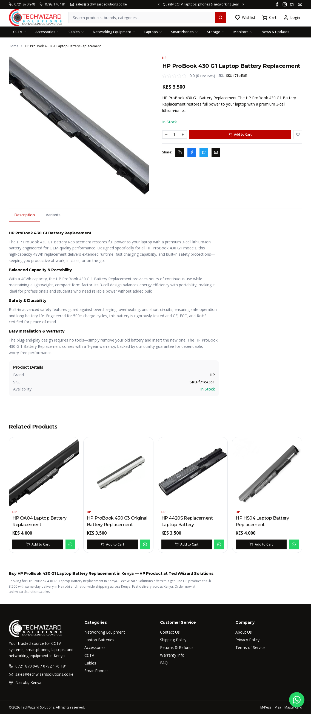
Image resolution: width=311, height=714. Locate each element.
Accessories (47, 31)
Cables (76, 31)
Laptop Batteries (99, 639)
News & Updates (275, 31)
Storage (216, 31)
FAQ (164, 662)
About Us (243, 632)
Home (13, 46)
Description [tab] (24, 217)
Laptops (153, 31)
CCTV (20, 31)
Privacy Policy (247, 639)
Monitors (243, 31)
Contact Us (170, 632)
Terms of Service (250, 647)
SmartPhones (184, 31)
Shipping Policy (173, 639)
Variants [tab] (53, 214)
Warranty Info (172, 655)
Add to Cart (240, 134)
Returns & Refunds (176, 647)
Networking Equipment (114, 31)
